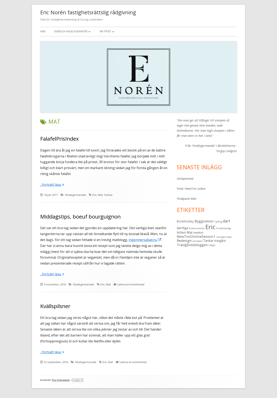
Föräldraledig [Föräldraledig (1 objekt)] (223, 228)
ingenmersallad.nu (145, 240)
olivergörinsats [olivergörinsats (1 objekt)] (224, 236)
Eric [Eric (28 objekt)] (210, 227)
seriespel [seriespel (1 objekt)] (197, 241)
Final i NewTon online (191, 189)
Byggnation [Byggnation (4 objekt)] (204, 221)
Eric (94, 195)
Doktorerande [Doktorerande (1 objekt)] (196, 228)
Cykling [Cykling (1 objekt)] (218, 221)
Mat (100, 195)
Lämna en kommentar (131, 284)
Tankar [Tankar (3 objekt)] (208, 240)
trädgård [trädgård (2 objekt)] (220, 241)
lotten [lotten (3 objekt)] (181, 232)
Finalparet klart (186, 199)
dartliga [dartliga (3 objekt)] (182, 228)
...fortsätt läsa (52, 184)
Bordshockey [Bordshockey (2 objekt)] (185, 221)
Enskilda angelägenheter (70, 31)
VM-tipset (105, 31)
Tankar (108, 195)
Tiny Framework (61, 380)
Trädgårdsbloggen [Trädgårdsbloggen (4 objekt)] (192, 244)
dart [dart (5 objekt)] (226, 220)
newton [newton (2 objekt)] (198, 232)
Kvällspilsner (55, 306)
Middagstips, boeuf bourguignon (80, 216)
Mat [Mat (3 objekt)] (190, 232)
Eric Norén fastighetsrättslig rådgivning (88, 12)
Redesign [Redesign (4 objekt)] (184, 240)
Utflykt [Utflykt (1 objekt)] (212, 245)
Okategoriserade (75, 195)
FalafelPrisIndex (59, 138)
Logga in (78, 380)
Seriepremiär (185, 179)
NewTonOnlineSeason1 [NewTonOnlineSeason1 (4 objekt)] (196, 236)
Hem (42, 31)
